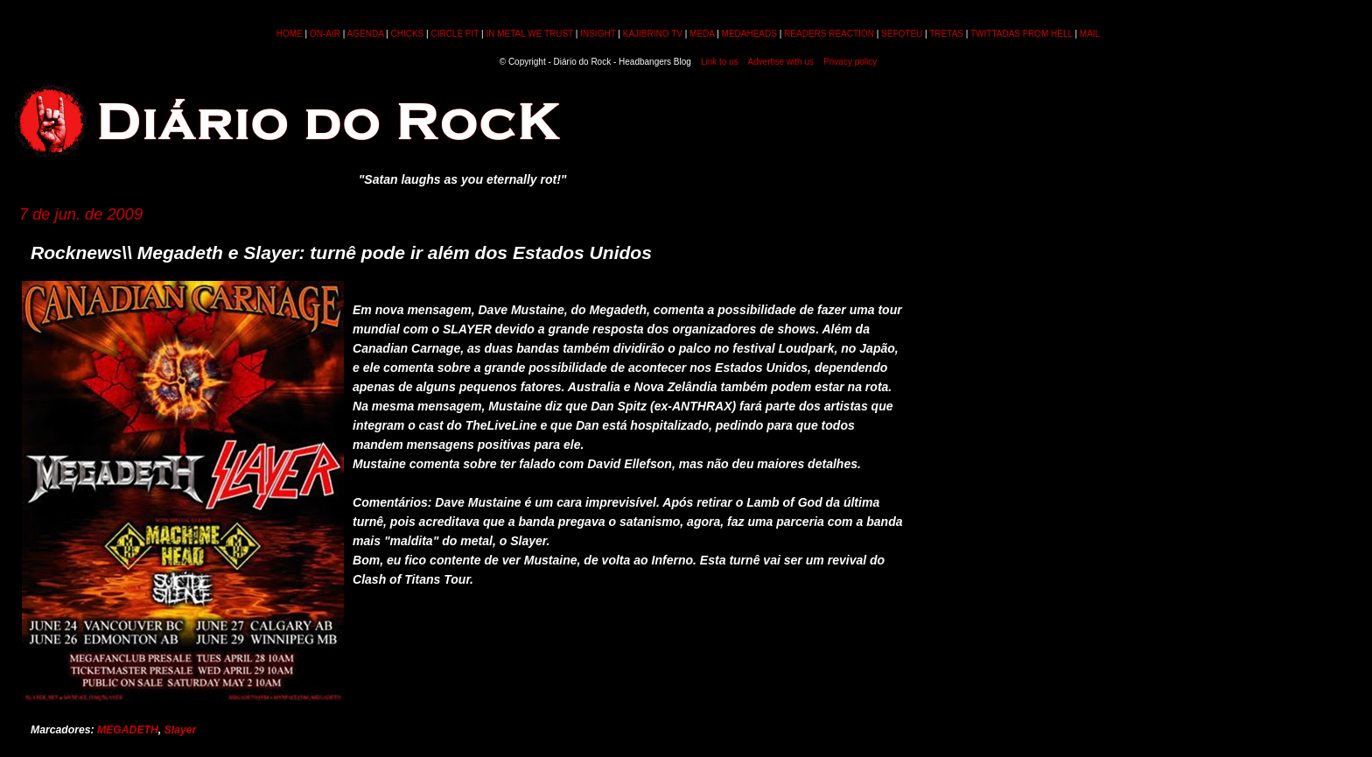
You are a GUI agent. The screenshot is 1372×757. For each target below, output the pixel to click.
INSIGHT (597, 34)
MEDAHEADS (749, 34)
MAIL (1090, 34)
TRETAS (946, 34)
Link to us (719, 62)
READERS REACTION (829, 34)
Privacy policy (850, 62)
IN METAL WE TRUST (529, 34)
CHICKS (407, 34)
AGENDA (365, 34)
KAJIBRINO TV (652, 34)
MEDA (702, 34)
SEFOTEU (901, 34)
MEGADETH (127, 730)
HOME (289, 34)
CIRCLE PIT (454, 34)
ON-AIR (325, 34)
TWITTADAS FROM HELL (1021, 34)
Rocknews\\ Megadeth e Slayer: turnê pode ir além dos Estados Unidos (341, 252)
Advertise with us (780, 62)
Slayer (180, 730)
